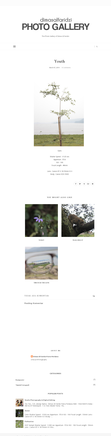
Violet (41, 240)
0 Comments (66, 68)
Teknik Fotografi (22, 385)
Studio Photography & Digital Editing (40, 400)
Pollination (29, 421)
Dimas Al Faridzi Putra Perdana (45, 356)
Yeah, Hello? (78, 240)
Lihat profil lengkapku (39, 360)
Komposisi (20, 380)
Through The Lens (41, 282)
